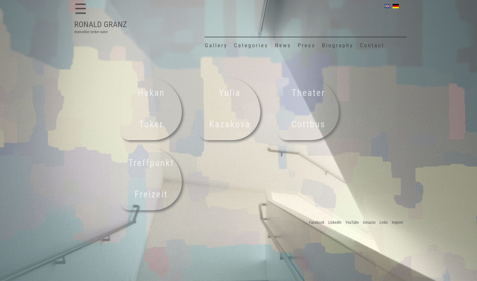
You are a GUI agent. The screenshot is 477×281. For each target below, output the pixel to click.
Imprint (397, 222)
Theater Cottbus (308, 109)
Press (306, 45)
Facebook (317, 222)
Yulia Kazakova (230, 109)
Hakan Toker (151, 109)
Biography (337, 45)
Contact (372, 45)
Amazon (369, 222)
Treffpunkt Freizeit (151, 179)
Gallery (216, 45)
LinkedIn (335, 222)
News (283, 45)
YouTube (352, 222)
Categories (251, 45)
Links (384, 222)
